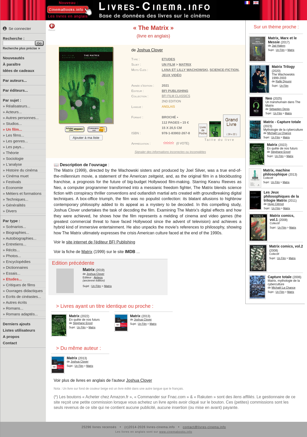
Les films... (15, 135)
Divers (11, 211)
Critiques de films (20, 285)
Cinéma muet (17, 176)
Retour (51, 27)
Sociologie (15, 158)
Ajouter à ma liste (86, 138)
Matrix (87, 252)
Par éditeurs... (15, 90)
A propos (11, 336)
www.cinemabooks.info (175, 431)
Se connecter (17, 28)
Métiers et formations (24, 193)
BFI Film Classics (176, 96)
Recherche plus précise (20, 48)
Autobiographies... (21, 238)
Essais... (13, 273)
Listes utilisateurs (19, 330)
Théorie (12, 152)
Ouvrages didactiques (24, 291)
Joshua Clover (139, 380)
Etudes (168, 59)
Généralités (16, 205)
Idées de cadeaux (18, 70)
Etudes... (14, 279)
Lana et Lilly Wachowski (185, 70)
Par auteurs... (15, 80)
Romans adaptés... (22, 314)
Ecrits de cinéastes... (23, 296)
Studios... (14, 123)
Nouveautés (13, 58)
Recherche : (14, 38)
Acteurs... (14, 112)
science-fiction (224, 70)
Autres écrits (16, 302)
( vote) (175, 143)
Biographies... (17, 232)
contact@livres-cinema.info (204, 427)
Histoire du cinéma (22, 170)
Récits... (13, 250)
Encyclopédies (18, 261)
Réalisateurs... (18, 106)
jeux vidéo (172, 75)
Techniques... (17, 199)
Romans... (14, 308)
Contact (10, 343)
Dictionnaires (17, 267)
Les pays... (15, 147)
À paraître (12, 64)
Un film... (14, 129)
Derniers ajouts (16, 324)
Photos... (13, 256)
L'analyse (14, 164)
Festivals (13, 182)
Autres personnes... (22, 118)
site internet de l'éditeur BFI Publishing (100, 242)
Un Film (280, 50)
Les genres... (17, 141)
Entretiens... (16, 244)
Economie (14, 187)
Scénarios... (16, 226)
